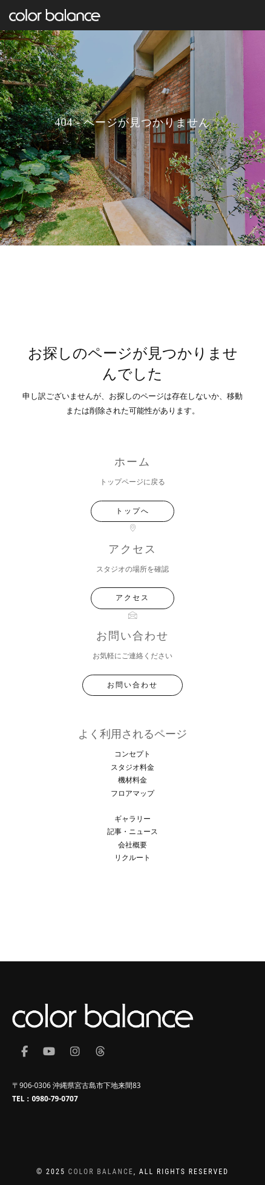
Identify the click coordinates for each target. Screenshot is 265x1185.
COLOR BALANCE (101, 1171)
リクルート (132, 857)
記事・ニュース (132, 831)
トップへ (132, 511)
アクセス (132, 597)
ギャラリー (132, 818)
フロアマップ (132, 793)
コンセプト (132, 754)
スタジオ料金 (132, 767)
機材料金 (132, 780)
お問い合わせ (132, 685)
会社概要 (132, 845)
